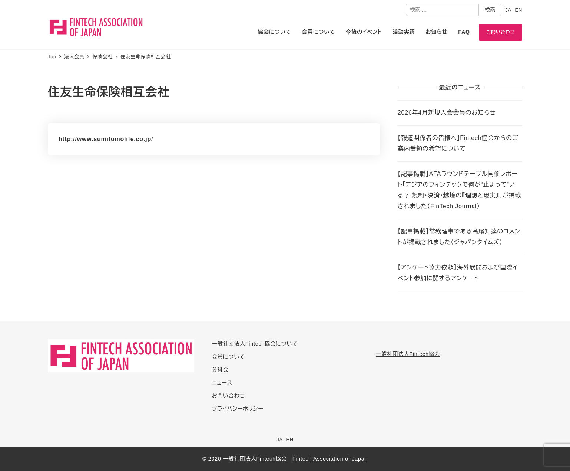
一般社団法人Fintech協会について (255, 344)
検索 (490, 10)
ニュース (222, 383)
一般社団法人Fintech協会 (408, 354)
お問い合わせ (228, 396)
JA (508, 10)
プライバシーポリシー (238, 409)
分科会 (220, 370)
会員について (228, 357)
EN (518, 10)
